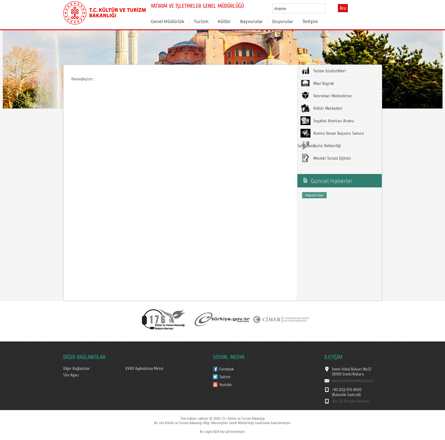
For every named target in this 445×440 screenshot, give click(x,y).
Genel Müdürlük (167, 21)
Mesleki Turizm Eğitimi (326, 158)
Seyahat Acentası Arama (327, 120)
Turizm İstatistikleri (323, 70)
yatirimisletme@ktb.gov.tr (353, 380)
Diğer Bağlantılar (76, 368)
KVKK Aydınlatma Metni (144, 368)
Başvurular (251, 21)
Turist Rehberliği (321, 145)
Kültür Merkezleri (321, 108)
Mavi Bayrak (317, 83)
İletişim (310, 21)
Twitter (225, 377)
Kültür (224, 21)
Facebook (226, 369)
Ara (343, 8)
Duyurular (282, 21)
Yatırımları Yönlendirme (326, 95)
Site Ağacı (71, 375)
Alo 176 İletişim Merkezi (350, 401)
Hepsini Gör (314, 195)
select (327, 8)
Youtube (225, 384)
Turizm (201, 21)
